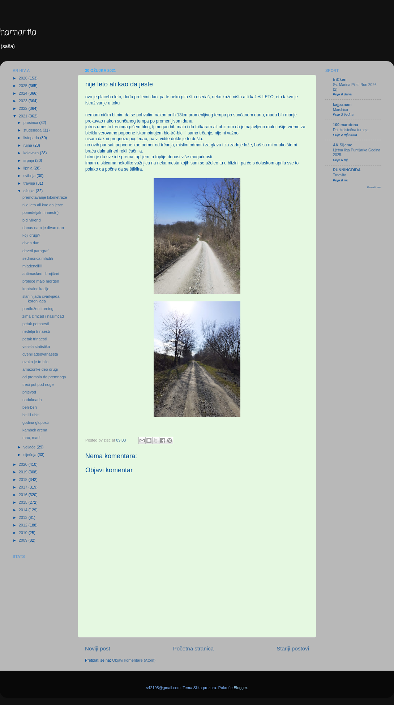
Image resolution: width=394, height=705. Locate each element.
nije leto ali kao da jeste (42, 205)
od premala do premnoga (44, 377)
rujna (28, 145)
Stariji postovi (293, 648)
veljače (30, 447)
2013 (24, 517)
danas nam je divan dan (43, 227)
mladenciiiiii (32, 266)
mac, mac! (31, 437)
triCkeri (340, 79)
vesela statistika (36, 346)
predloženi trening (37, 308)
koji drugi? (31, 235)
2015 (24, 502)
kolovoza (31, 153)
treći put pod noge (37, 384)
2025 (24, 85)
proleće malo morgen (40, 281)
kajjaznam (342, 104)
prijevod (29, 392)
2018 (24, 479)
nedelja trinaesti (36, 331)
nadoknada (32, 399)
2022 (24, 108)
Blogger (240, 687)
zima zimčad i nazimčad (43, 316)
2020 (24, 464)
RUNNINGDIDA (347, 170)
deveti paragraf (35, 251)
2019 (24, 472)
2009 (24, 540)
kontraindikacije (35, 289)
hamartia (18, 32)
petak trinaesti (34, 339)
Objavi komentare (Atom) (133, 660)
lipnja (28, 168)
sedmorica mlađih (37, 258)
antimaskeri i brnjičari (40, 273)
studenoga (33, 130)
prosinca (31, 122)
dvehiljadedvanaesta (40, 354)
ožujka (29, 191)
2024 (24, 93)
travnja (29, 183)
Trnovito (339, 175)
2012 (24, 525)
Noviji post (97, 648)
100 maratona (345, 124)
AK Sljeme (342, 145)
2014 (24, 510)
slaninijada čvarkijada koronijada (41, 298)
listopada (31, 138)
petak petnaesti (35, 324)
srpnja (29, 160)
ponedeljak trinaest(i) (40, 212)
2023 (24, 101)
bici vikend (31, 220)
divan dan (30, 243)
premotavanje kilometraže (44, 197)
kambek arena (34, 430)
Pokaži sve (374, 187)
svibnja (30, 175)
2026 (24, 78)
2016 (24, 495)
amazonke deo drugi (40, 369)
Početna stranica (193, 648)
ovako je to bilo (35, 362)
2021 (24, 116)
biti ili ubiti (30, 415)
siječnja (30, 454)
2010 (24, 532)
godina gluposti (35, 422)
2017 (24, 487)
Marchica (340, 110)
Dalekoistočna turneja (351, 130)
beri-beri (29, 407)
